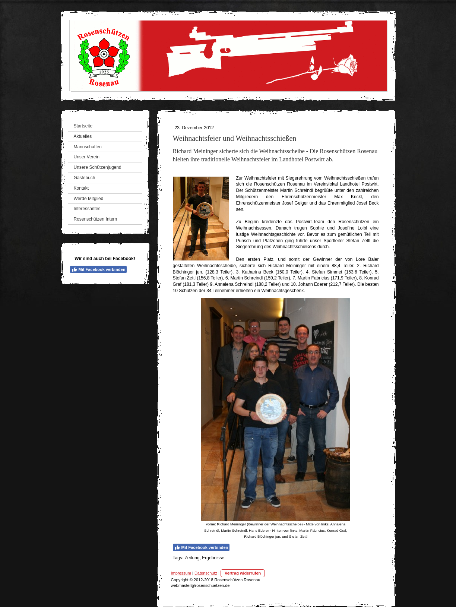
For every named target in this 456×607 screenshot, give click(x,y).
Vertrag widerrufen (243, 573)
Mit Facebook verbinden (99, 269)
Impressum (181, 573)
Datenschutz (205, 573)
